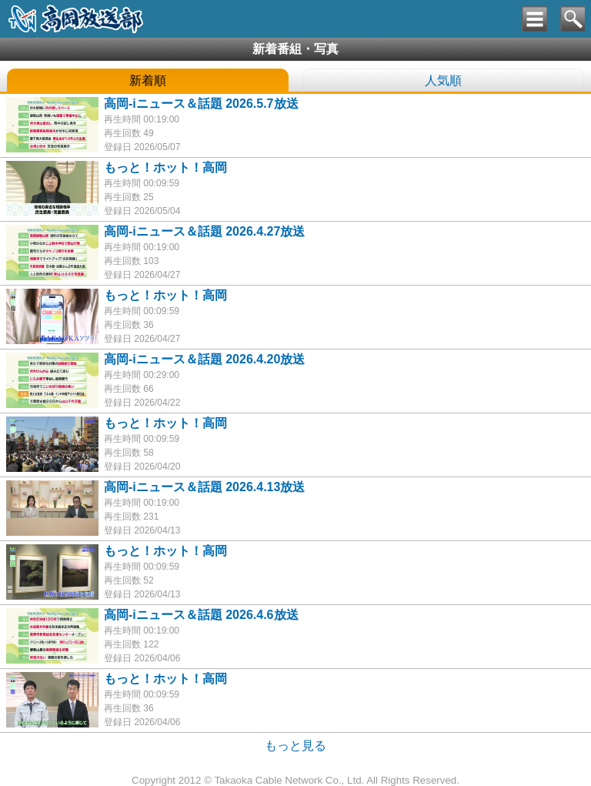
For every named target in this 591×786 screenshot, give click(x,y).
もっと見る (295, 745)
